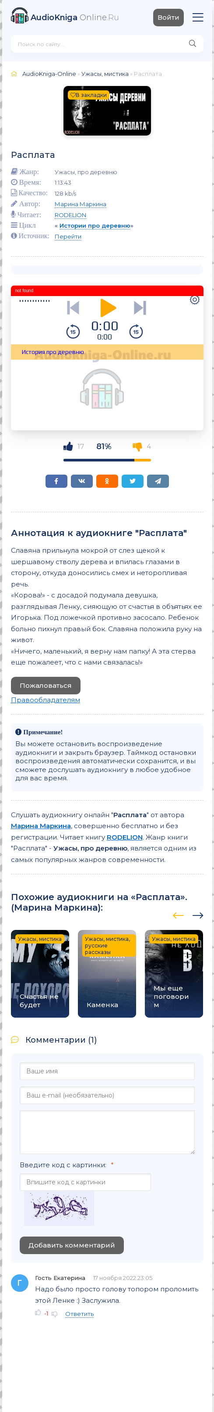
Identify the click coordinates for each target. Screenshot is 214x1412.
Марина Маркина (80, 203)
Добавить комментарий (71, 1245)
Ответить (79, 1313)
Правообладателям (45, 700)
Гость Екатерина (60, 1277)
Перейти (68, 236)
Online (75, 17)
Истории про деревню (95, 225)
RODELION (70, 214)
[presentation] (178, 914)
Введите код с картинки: (63, 1165)
